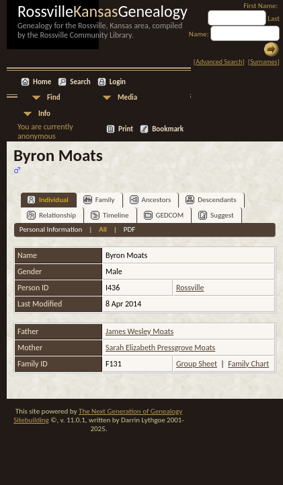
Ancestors (150, 200)
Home (42, 81)
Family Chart (248, 363)
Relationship (51, 215)
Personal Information (51, 229)
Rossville (190, 287)
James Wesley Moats (139, 331)
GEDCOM (164, 215)
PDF (130, 229)
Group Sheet (196, 363)
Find (53, 97)
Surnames (263, 61)
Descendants (211, 200)
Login (118, 81)
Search (80, 81)
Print (125, 129)
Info (44, 113)
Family (99, 200)
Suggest (216, 215)
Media (127, 97)
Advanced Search (219, 61)
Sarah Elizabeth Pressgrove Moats (160, 347)
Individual (48, 200)
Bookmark (168, 129)
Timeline (109, 215)
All (102, 229)
